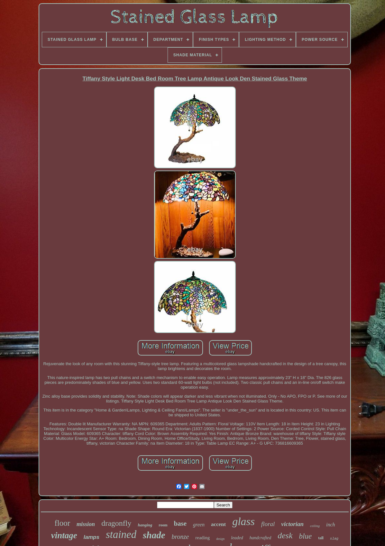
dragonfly (116, 523)
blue (305, 536)
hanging (145, 525)
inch (330, 524)
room (163, 525)
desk (285, 535)
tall (321, 538)
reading (202, 537)
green (199, 524)
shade (154, 535)
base (180, 523)
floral (268, 524)
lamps (91, 537)
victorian (292, 524)
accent (218, 524)
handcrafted (260, 537)
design (220, 539)
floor (62, 523)
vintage (64, 535)
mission (86, 524)
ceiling (315, 526)
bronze (180, 536)
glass (243, 521)
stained (121, 534)
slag (334, 539)
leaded (237, 537)
